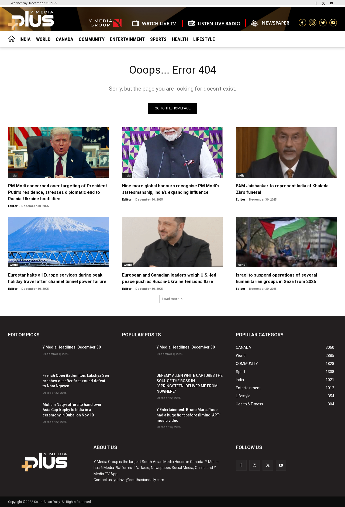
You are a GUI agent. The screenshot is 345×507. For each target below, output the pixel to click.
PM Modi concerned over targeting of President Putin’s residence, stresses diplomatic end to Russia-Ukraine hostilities (57, 192)
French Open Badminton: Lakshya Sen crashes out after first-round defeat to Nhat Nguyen (76, 380)
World (14, 264)
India (13, 175)
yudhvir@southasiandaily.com (138, 480)
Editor (13, 206)
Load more (172, 298)
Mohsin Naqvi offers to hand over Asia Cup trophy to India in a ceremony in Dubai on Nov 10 (72, 409)
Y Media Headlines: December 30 (72, 347)
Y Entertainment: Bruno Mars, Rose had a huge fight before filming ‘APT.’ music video (188, 415)
